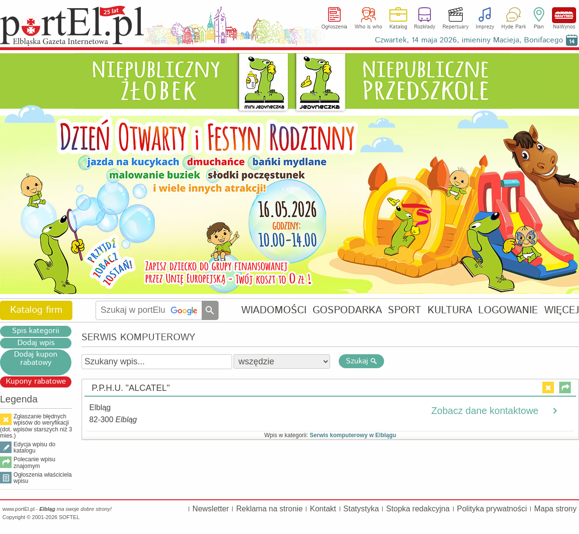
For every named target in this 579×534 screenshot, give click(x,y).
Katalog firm (36, 310)
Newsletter (211, 509)
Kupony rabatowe (36, 381)
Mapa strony (555, 509)
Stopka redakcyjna (418, 509)
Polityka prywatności (492, 509)
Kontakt (323, 509)
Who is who (368, 27)
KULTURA (449, 310)
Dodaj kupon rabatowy (35, 358)
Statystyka (361, 509)
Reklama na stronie (269, 509)
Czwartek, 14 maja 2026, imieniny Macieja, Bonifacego (469, 40)
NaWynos (564, 15)
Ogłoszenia (334, 27)
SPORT (404, 310)
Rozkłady (424, 27)
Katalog (398, 27)
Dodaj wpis (36, 343)
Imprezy (485, 27)
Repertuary (455, 27)
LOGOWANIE (508, 310)
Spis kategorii (35, 331)
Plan (539, 27)
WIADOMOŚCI (273, 310)
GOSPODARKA (347, 310)
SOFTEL (69, 517)
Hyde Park (513, 27)
